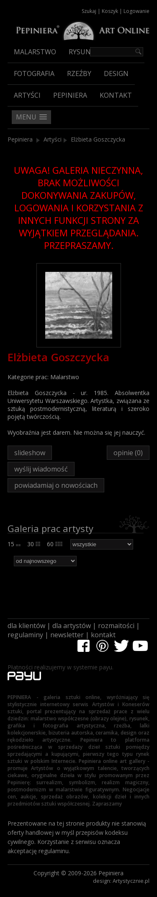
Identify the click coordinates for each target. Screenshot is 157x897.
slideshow (29, 452)
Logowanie (136, 11)
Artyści (27, 95)
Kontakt (116, 95)
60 (54, 544)
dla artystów (71, 625)
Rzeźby (79, 73)
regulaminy (25, 634)
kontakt (103, 634)
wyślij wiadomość (41, 469)
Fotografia (34, 73)
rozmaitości (116, 625)
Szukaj (89, 11)
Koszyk (110, 11)
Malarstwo (35, 51)
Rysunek (84, 51)
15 (14, 544)
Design (116, 73)
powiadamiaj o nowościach (56, 485)
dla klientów (26, 625)
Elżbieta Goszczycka (98, 139)
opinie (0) (128, 452)
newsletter (67, 634)
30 (33, 544)
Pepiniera (70, 95)
